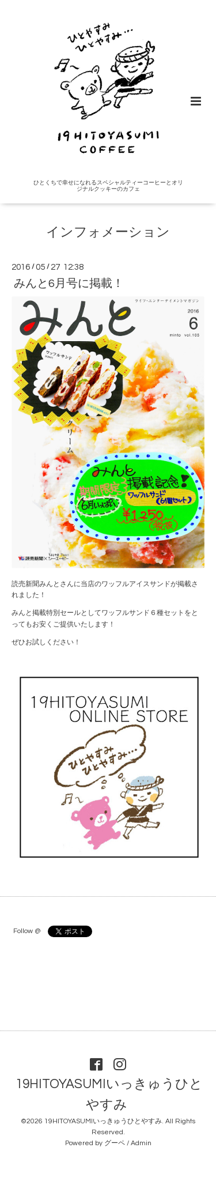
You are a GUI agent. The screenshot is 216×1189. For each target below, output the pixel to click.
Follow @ (26, 931)
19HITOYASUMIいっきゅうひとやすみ (109, 1095)
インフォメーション (108, 232)
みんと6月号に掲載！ (69, 283)
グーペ (114, 1143)
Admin (141, 1143)
